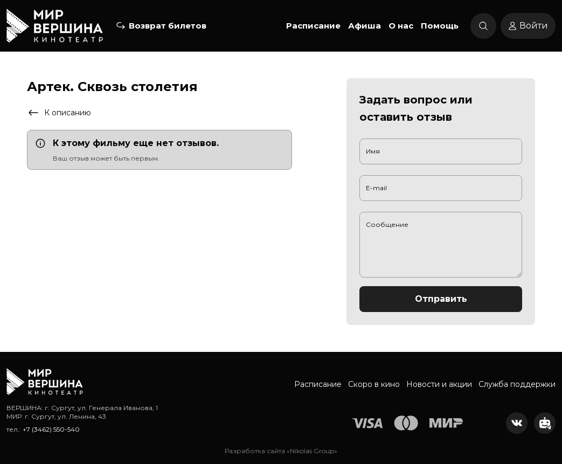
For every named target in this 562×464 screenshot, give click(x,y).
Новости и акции (439, 384)
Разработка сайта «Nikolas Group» (281, 451)
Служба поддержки (517, 384)
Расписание (313, 25)
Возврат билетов (167, 25)
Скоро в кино (374, 384)
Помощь (440, 25)
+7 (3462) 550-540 (51, 429)
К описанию (59, 112)
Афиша (364, 25)
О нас (400, 25)
